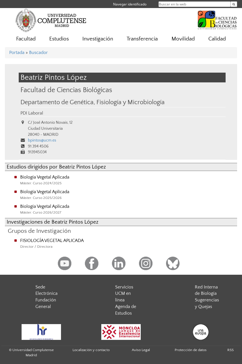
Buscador (38, 52)
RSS (230, 350)
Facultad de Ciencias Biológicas (66, 90)
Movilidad (183, 39)
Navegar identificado (129, 4)
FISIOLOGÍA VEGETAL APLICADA (52, 240)
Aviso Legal (141, 350)
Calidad (217, 39)
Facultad (26, 39)
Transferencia (142, 39)
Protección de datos (191, 350)
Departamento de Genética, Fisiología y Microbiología (92, 102)
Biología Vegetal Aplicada (44, 177)
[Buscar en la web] (233, 4)
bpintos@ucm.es (42, 140)
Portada (16, 52)
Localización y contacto (91, 350)
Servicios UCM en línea (124, 293)
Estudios (59, 39)
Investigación (97, 39)
